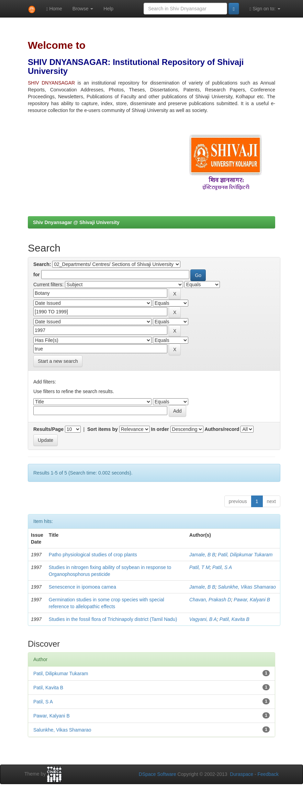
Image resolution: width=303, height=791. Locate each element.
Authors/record (221, 429)
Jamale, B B (202, 554)
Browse (82, 8)
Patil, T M (199, 567)
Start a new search (58, 361)
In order (160, 429)
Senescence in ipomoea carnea (82, 587)
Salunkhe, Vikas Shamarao (247, 587)
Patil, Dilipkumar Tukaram (245, 554)
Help (108, 8)
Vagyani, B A (203, 619)
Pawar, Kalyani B (252, 599)
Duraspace (241, 774)
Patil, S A (222, 567)
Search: (42, 264)
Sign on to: (264, 9)
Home (54, 9)
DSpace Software (157, 774)
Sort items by (102, 429)
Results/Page (48, 429)
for (36, 274)
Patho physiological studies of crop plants (93, 554)
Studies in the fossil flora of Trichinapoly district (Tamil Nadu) (113, 619)
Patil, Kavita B (234, 619)
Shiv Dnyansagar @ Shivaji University (76, 222)
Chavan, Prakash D (210, 599)
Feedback (268, 774)
